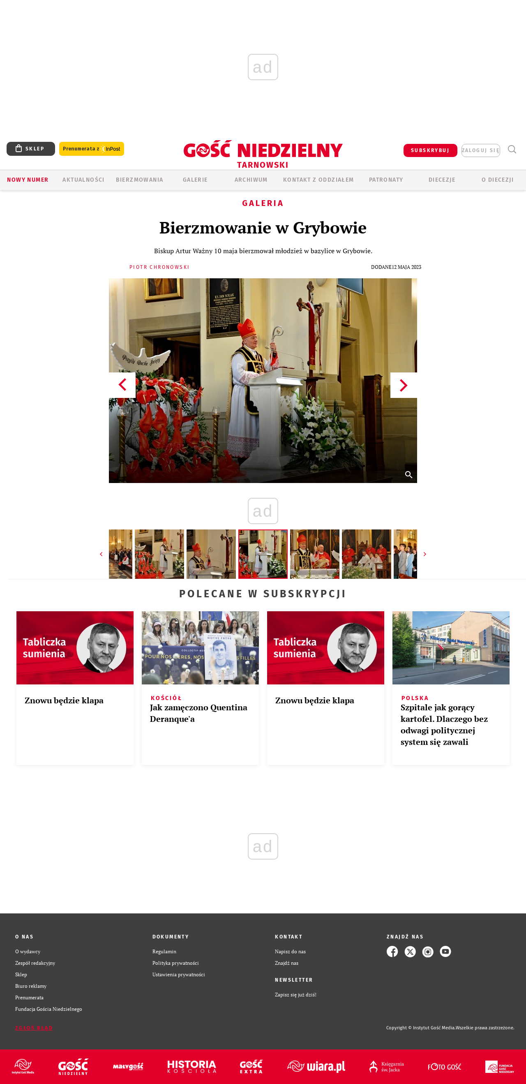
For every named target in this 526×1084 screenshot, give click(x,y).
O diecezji (498, 179)
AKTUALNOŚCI (83, 179)
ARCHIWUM (251, 179)
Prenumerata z (91, 149)
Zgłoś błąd (34, 1028)
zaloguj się (481, 150)
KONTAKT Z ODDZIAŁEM (318, 179)
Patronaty (386, 179)
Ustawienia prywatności (178, 974)
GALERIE (195, 179)
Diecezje (442, 179)
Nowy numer (27, 179)
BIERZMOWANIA (140, 179)
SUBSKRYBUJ (430, 150)
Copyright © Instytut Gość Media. (421, 1028)
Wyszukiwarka (511, 149)
